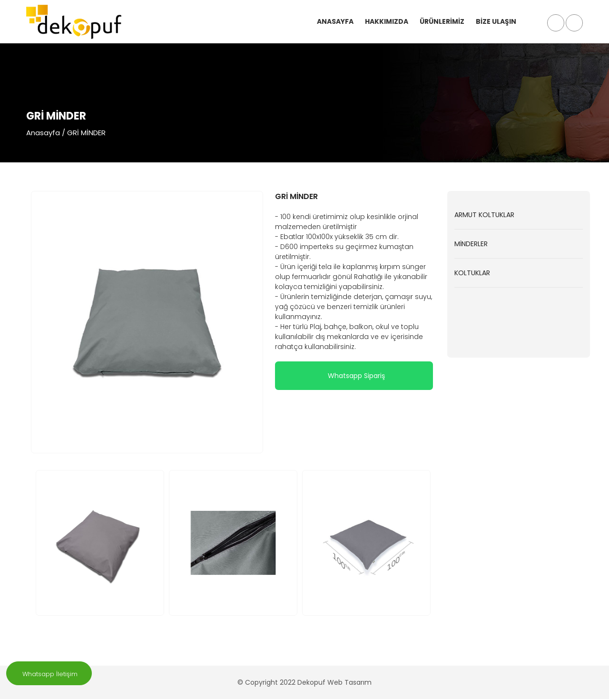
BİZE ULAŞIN (496, 21)
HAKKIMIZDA (386, 21)
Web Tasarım (349, 682)
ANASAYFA (335, 21)
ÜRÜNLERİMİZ (442, 21)
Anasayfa (43, 133)
